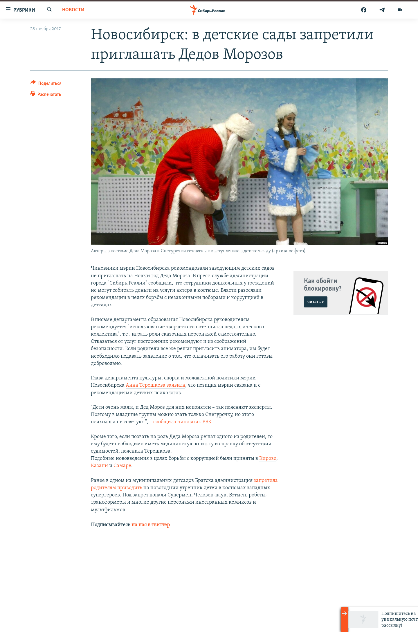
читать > (315, 302)
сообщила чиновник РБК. (183, 422)
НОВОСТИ (73, 10)
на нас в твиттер (150, 525)
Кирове (267, 458)
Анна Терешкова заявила (155, 385)
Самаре (122, 466)
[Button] (46, 84)
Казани (99, 466)
